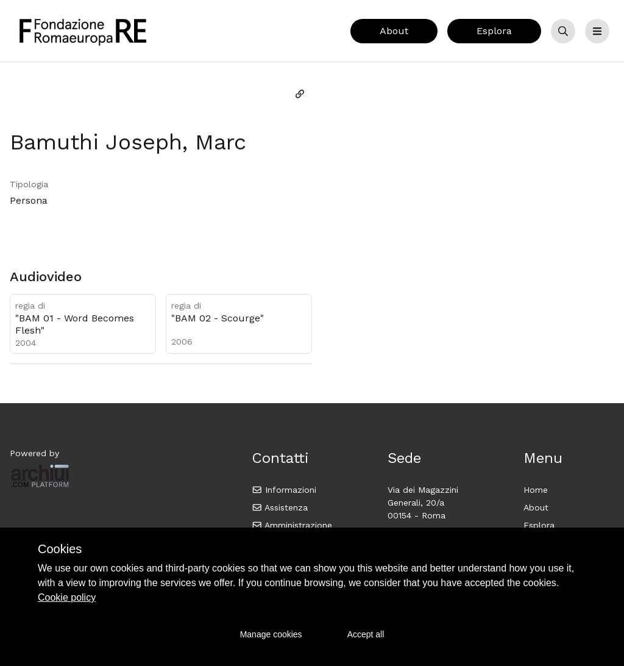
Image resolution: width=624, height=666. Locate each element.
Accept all (366, 634)
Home (535, 490)
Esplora (494, 31)
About (394, 31)
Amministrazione (292, 525)
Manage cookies (271, 634)
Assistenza (280, 507)
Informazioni (284, 490)
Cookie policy (67, 597)
